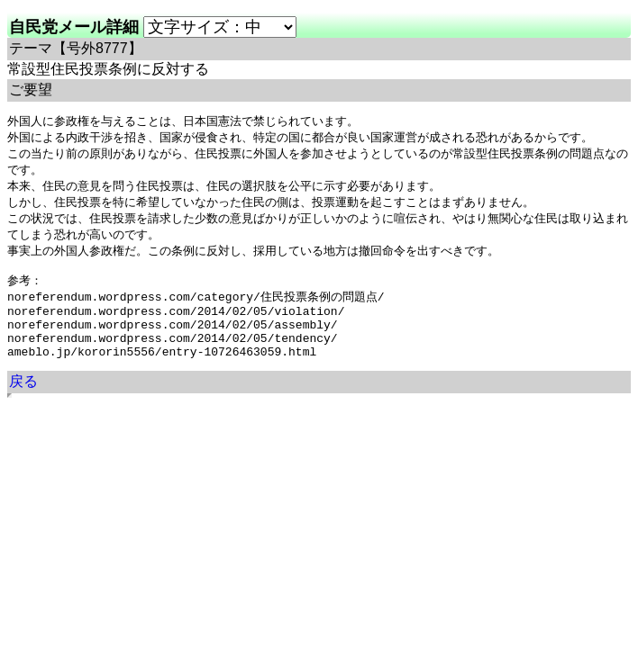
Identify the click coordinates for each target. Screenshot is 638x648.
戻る (23, 404)
